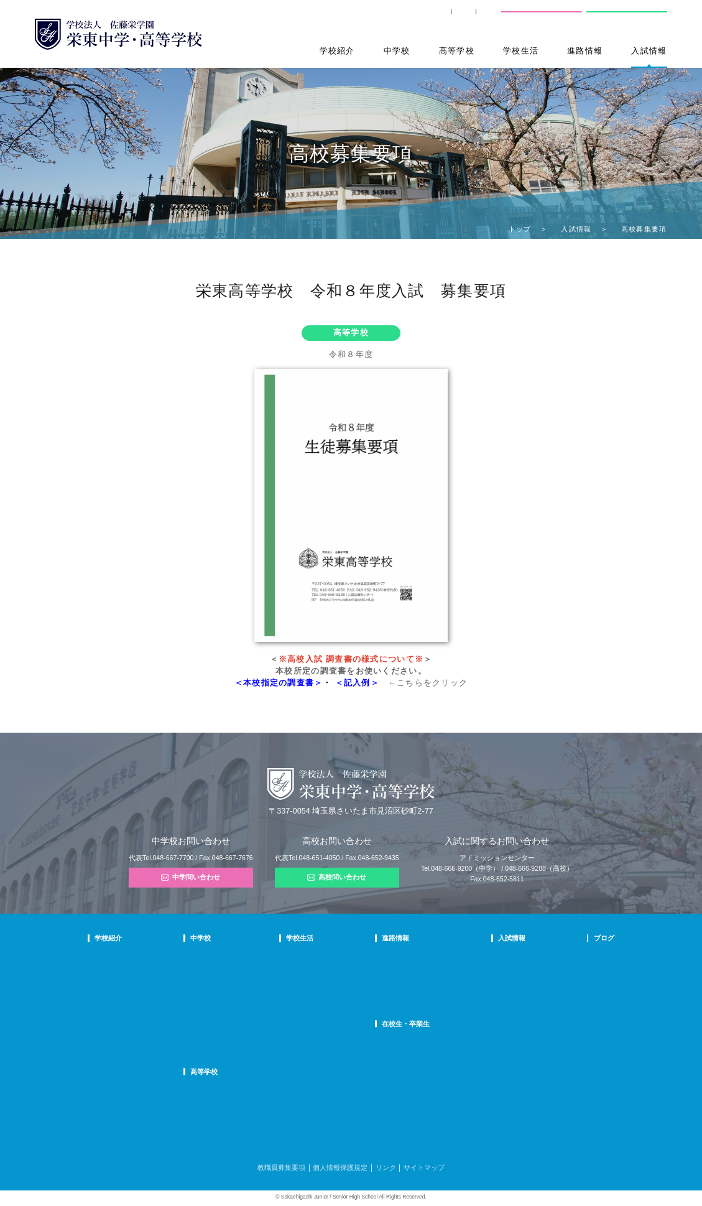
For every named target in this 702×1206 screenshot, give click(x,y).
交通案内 (475, 17)
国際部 (235, 1022)
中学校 (397, 51)
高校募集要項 (495, 1022)
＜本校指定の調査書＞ (278, 683)
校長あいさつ (113, 958)
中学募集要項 (495, 974)
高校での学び (245, 1091)
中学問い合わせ (190, 877)
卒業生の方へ (415, 17)
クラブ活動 (323, 974)
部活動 (574, 1022)
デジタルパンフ (116, 1054)
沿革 (101, 1022)
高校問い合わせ (625, 18)
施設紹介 (320, 1006)
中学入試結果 (495, 990)
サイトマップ (424, 1167)
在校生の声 (241, 990)
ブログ (575, 938)
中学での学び (245, 958)
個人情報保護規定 (340, 1167)
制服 (314, 990)
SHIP (362, 17)
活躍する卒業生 (405, 990)
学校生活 (520, 51)
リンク (386, 1167)
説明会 (574, 990)
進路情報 (585, 51)
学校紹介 (337, 51)
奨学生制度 (491, 1037)
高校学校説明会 (498, 1006)
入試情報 (649, 51)
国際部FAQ (241, 1037)
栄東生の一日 (245, 974)
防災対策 (107, 1037)
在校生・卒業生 (408, 1023)
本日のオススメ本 (589, 1037)
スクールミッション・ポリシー (138, 990)
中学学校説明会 (498, 958)
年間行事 (320, 958)
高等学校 (456, 51)
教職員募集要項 (281, 1167)
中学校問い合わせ (541, 18)
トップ (520, 229)
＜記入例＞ (357, 683)
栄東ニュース (583, 958)
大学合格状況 (402, 974)
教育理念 (107, 974)
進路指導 (396, 958)
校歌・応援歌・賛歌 (122, 1006)
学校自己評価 (113, 1069)
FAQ (232, 1006)
